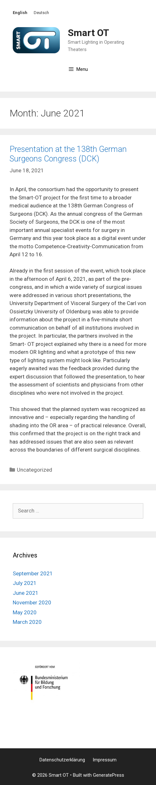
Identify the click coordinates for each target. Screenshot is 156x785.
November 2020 (32, 602)
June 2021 (26, 593)
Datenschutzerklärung (62, 760)
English (20, 12)
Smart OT (88, 32)
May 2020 (25, 612)
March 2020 (27, 622)
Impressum (105, 760)
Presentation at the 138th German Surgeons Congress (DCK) (68, 154)
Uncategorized (34, 470)
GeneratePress (108, 775)
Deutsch (41, 12)
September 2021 (33, 573)
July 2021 (25, 583)
